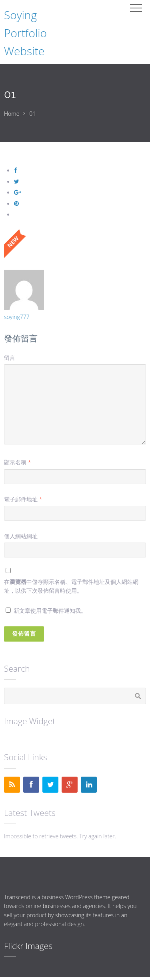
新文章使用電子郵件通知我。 (50, 610)
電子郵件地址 (23, 499)
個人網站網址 (21, 536)
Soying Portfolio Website (25, 33)
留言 (9, 357)
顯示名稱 (17, 462)
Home (11, 113)
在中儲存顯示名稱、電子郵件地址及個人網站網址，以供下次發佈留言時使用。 (71, 586)
